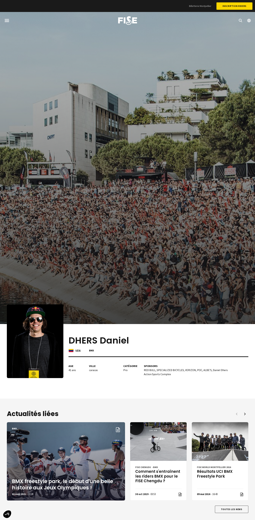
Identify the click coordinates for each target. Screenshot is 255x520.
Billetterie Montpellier (200, 6)
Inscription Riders (234, 6)
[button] (244, 414)
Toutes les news (231, 509)
